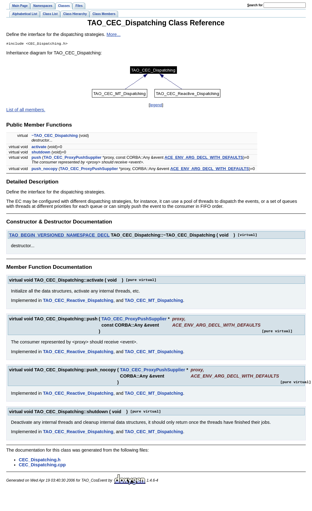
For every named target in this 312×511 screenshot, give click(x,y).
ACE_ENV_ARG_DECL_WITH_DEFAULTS (203, 158)
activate (39, 147)
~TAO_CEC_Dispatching (55, 136)
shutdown (41, 152)
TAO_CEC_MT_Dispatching (154, 300)
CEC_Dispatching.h (40, 460)
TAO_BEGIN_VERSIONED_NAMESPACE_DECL (59, 235)
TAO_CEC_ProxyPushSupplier (72, 158)
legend (156, 105)
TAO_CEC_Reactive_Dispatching (78, 300)
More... (114, 34)
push (36, 158)
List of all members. (25, 110)
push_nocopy (45, 169)
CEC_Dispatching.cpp (42, 465)
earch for (255, 5)
